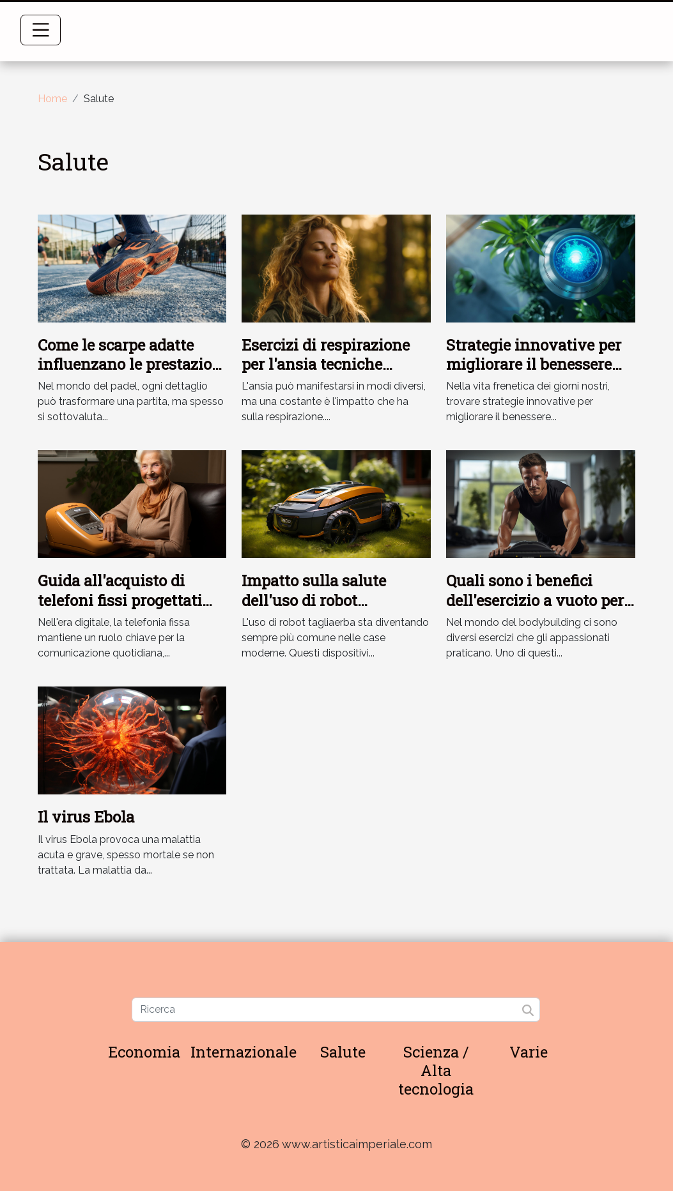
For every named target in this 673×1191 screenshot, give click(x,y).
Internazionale (243, 1052)
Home (52, 99)
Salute (343, 1052)
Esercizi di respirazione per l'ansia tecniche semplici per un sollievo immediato (328, 374)
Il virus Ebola (86, 817)
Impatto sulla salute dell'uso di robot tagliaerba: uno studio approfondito (320, 609)
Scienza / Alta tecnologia (436, 1070)
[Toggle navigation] (40, 30)
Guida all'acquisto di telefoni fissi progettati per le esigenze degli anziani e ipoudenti (120, 609)
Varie (528, 1052)
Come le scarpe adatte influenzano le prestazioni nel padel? (132, 364)
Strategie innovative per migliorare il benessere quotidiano (533, 364)
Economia (144, 1052)
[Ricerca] (336, 1010)
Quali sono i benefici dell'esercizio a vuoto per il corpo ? (535, 600)
